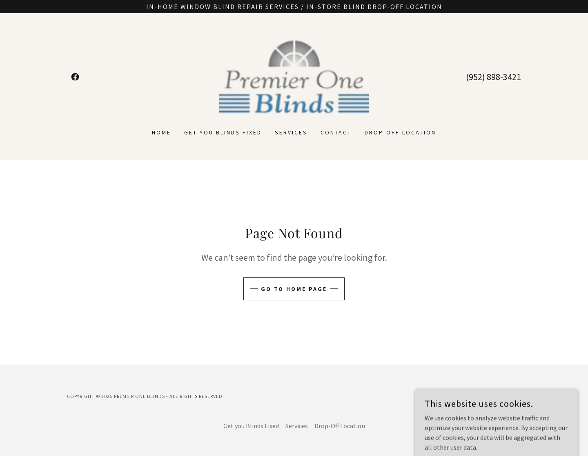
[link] (75, 77)
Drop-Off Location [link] (400, 132)
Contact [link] (336, 132)
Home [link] (161, 132)
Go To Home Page (294, 289)
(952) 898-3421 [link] (493, 77)
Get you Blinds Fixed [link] (223, 132)
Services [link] (291, 132)
